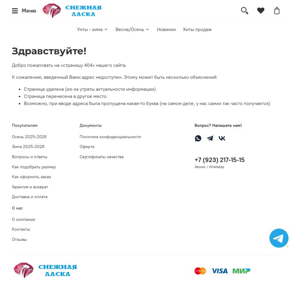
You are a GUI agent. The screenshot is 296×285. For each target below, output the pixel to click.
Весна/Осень (132, 29)
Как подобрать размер (34, 167)
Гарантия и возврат (30, 187)
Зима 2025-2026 (28, 146)
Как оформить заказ (31, 176)
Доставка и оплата (29, 196)
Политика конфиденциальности (110, 136)
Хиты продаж (197, 29)
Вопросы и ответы (29, 156)
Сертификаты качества (102, 156)
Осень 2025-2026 (29, 136)
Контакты (21, 229)
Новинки (166, 29)
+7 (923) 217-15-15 (220, 160)
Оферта (87, 146)
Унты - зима (92, 29)
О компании (23, 219)
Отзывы (19, 239)
